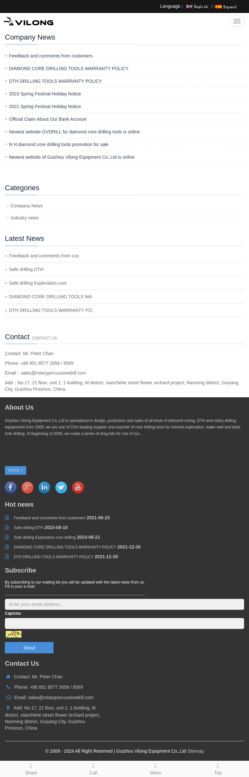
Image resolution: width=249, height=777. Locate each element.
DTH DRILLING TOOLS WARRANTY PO (50, 310)
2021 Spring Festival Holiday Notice (45, 106)
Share (31, 768)
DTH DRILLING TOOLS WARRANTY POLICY (55, 81)
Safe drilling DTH (26, 269)
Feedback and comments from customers (51, 55)
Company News (27, 205)
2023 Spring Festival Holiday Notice (45, 93)
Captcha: (13, 613)
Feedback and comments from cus (44, 255)
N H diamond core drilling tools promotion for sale (59, 144)
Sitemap (195, 751)
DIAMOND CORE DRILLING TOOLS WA (50, 296)
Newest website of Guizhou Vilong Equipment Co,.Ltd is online (72, 157)
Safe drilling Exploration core (38, 283)
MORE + (15, 470)
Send (29, 647)
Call (93, 768)
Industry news (25, 217)
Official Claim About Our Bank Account (48, 119)
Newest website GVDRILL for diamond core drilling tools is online (74, 131)
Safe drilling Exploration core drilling (45, 537)
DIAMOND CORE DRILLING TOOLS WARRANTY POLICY (68, 68)
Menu (155, 768)
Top (218, 768)
